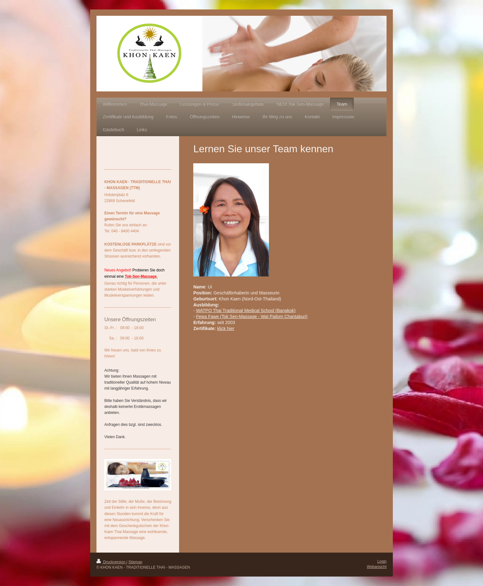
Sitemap (135, 562)
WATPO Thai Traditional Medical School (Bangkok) (246, 310)
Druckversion (111, 562)
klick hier (225, 328)
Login (382, 561)
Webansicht (377, 567)
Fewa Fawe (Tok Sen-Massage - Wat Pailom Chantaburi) (252, 316)
